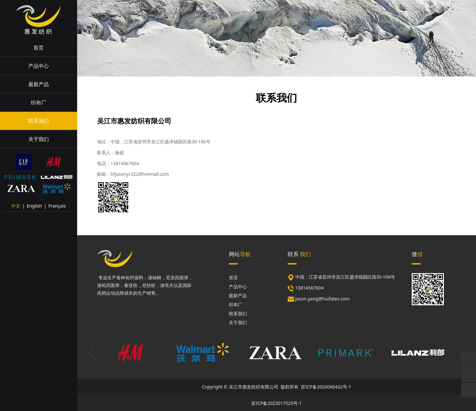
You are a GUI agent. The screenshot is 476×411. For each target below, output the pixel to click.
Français (57, 206)
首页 (38, 47)
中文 (15, 206)
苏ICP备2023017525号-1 (276, 403)
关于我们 (38, 139)
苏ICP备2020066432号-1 (326, 387)
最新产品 (38, 84)
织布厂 (38, 102)
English (34, 206)
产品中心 (38, 65)
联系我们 (38, 120)
